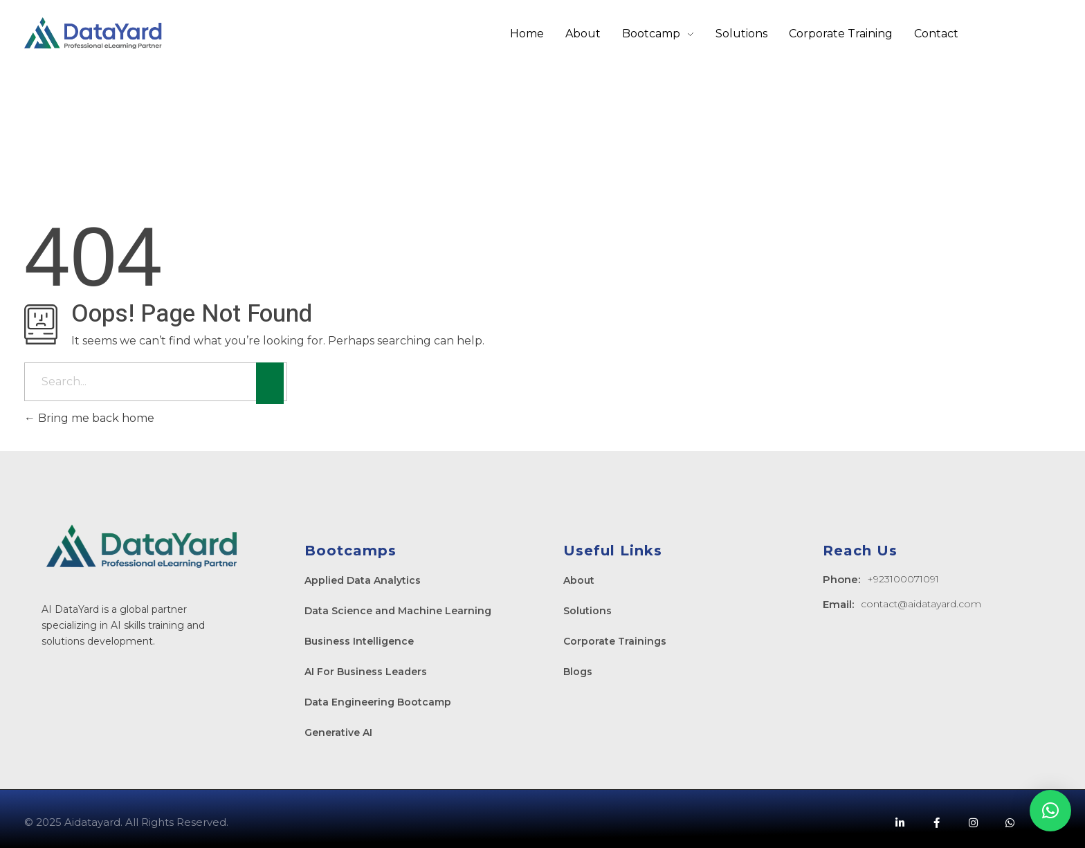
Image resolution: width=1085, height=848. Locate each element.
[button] (1050, 810)
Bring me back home (89, 418)
